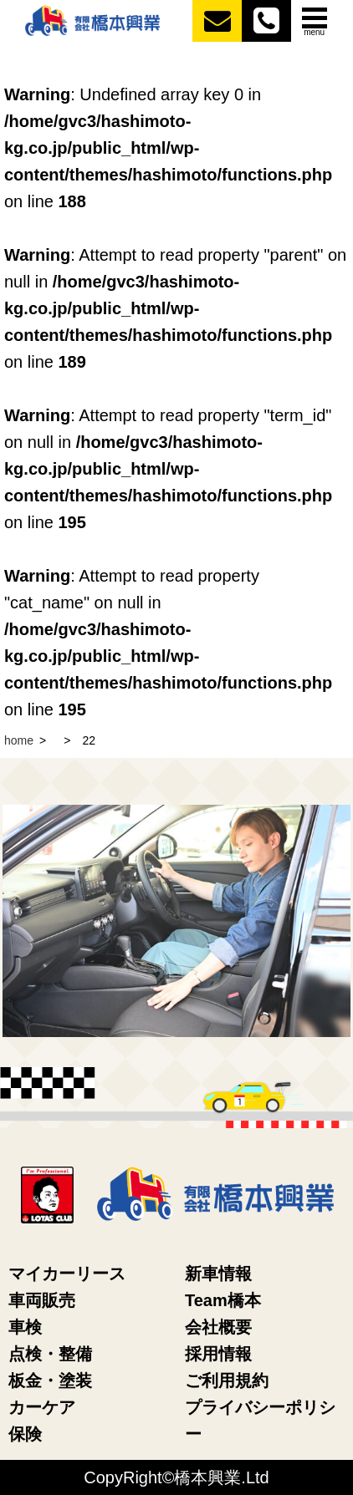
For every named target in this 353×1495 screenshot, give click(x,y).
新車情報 (218, 1273)
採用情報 (218, 1354)
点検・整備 (50, 1354)
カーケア (41, 1407)
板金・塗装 (50, 1380)
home (18, 740)
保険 (25, 1434)
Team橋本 (223, 1300)
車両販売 (41, 1300)
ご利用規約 (227, 1380)
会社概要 (218, 1327)
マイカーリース (66, 1273)
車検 (25, 1327)
